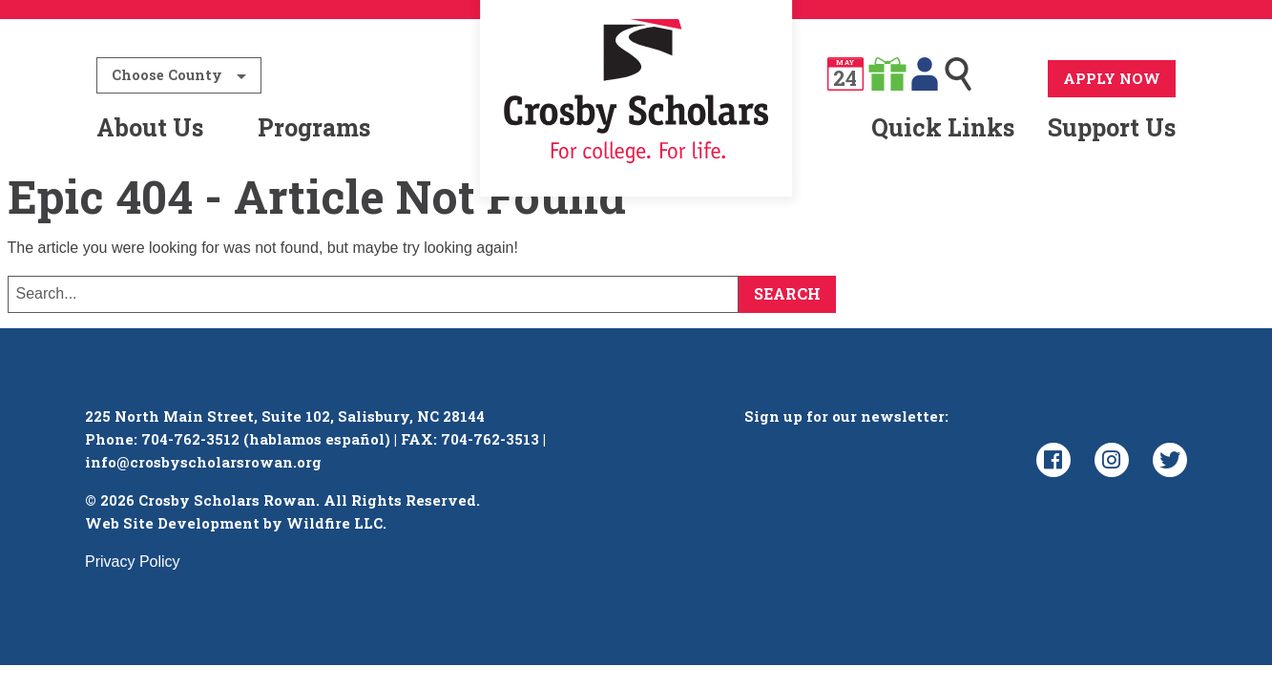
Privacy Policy (132, 573)
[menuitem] (636, 128)
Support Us (1112, 127)
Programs (314, 127)
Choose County (167, 75)
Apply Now (1111, 78)
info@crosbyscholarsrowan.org (203, 473)
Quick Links (942, 127)
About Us (149, 127)
